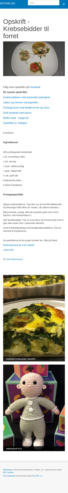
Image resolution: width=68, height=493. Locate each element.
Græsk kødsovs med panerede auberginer (26, 97)
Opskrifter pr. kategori (15, 123)
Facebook (34, 87)
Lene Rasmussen (14, 259)
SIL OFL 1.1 (37, 476)
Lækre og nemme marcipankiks (20, 102)
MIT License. (8, 472)
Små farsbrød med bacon (17, 112)
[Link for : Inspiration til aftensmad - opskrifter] (34, 318)
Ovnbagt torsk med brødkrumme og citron (26, 107)
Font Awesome (9, 476)
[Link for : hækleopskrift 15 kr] (34, 408)
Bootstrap (7, 470)
